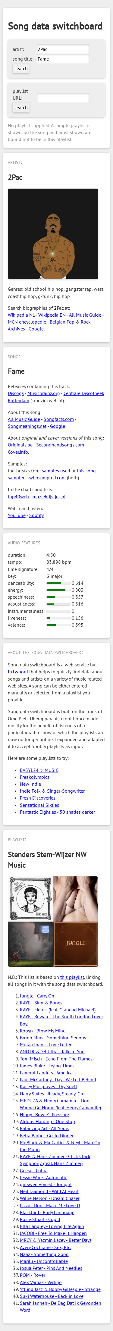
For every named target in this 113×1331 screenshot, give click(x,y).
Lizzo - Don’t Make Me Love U (50, 1205)
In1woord (18, 672)
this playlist (72, 977)
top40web (18, 496)
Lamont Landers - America (46, 1072)
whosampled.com (47, 477)
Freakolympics (34, 777)
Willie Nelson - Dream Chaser (50, 1198)
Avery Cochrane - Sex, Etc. (45, 1247)
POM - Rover (32, 1275)
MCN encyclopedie (27, 322)
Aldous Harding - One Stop (47, 1121)
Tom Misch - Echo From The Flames (56, 1059)
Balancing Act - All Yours (44, 1128)
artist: (18, 49)
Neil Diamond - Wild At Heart (49, 1191)
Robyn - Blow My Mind (43, 1031)
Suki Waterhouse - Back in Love (51, 1296)
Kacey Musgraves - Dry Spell (48, 1086)
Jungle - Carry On (37, 996)
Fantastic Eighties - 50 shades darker (57, 812)
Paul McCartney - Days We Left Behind (58, 1079)
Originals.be (20, 445)
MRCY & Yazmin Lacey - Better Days (56, 1240)
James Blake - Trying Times (47, 1066)
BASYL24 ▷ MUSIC (39, 770)
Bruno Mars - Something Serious (53, 1038)
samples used (56, 471)
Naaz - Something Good (44, 1254)
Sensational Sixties (39, 805)
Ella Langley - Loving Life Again (52, 1226)
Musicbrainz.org (43, 393)
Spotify (36, 515)
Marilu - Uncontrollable (44, 1261)
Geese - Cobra (34, 1170)
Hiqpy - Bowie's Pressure (44, 1114)
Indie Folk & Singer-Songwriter (52, 791)
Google (36, 329)
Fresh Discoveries (37, 798)
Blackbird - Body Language (47, 1212)
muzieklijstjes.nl (49, 496)
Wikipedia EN (52, 315)
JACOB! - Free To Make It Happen (53, 1233)
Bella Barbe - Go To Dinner (47, 1135)
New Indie (30, 784)
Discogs (16, 393)
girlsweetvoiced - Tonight (46, 1184)
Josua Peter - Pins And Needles (51, 1268)
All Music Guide (85, 315)
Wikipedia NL (21, 315)
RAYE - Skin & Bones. (41, 1003)
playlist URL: (20, 94)
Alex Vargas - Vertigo (41, 1282)
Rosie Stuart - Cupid (40, 1219)
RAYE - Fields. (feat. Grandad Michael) (58, 1010)
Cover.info (18, 452)
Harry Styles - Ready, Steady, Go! (52, 1094)
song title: (23, 59)
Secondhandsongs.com (60, 445)
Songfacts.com (59, 419)
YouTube (17, 515)
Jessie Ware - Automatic (43, 1177)
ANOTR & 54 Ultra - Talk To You (52, 1051)
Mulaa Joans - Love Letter (45, 1044)
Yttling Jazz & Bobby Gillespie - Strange (60, 1289)
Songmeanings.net (27, 426)
